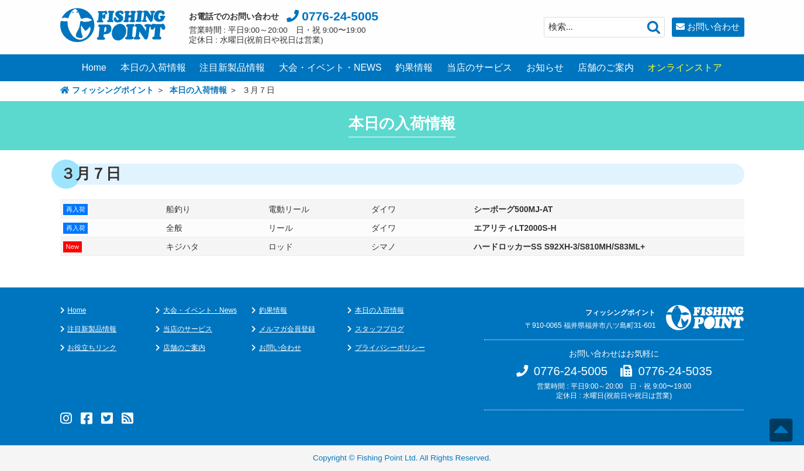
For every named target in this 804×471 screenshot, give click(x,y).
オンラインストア (684, 67)
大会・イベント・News (200, 310)
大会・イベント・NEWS (330, 67)
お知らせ (545, 67)
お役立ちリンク (91, 348)
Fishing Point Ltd (386, 457)
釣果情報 (414, 67)
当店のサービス (479, 67)
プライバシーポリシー (390, 348)
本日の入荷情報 (153, 67)
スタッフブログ (379, 329)
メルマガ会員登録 (287, 329)
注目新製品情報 (232, 67)
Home (94, 67)
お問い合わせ (713, 27)
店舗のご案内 (606, 67)
